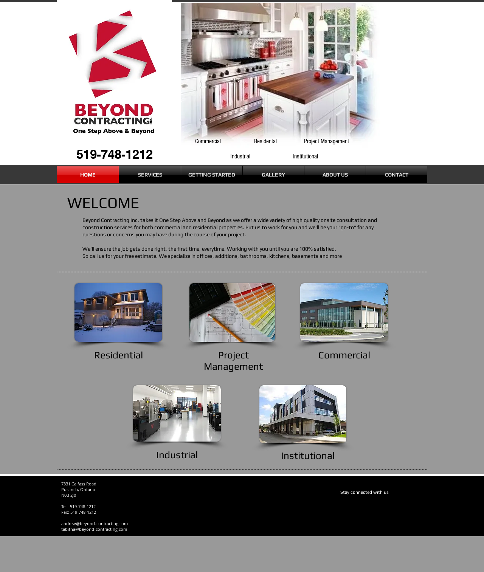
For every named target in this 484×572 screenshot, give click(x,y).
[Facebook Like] (354, 504)
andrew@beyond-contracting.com (94, 523)
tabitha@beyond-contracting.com (94, 529)
